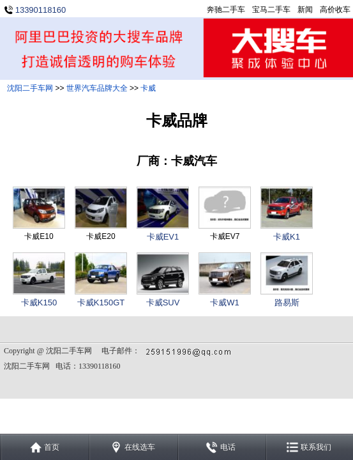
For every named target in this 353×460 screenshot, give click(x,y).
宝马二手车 (271, 9)
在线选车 (139, 447)
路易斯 (286, 302)
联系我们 (316, 447)
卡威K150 (39, 302)
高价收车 (335, 9)
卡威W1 (224, 302)
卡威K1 (286, 236)
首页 (51, 447)
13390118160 (40, 10)
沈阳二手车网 (30, 88)
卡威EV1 (163, 236)
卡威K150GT (100, 302)
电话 (228, 447)
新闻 (305, 9)
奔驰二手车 (226, 9)
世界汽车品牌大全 (97, 88)
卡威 (148, 88)
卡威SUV (163, 302)
